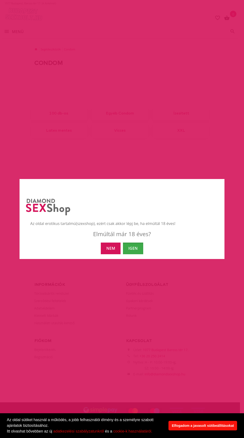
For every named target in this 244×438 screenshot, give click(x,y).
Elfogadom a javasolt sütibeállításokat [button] (203, 426)
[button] (154, 432)
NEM (110, 248)
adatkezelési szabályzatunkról (78, 431)
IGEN (133, 248)
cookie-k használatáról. (132, 431)
